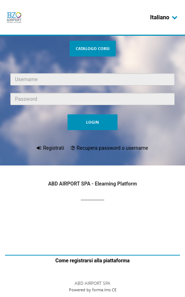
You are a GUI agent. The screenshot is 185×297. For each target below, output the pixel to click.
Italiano (164, 17)
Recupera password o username (112, 148)
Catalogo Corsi (93, 48)
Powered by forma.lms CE (92, 289)
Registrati (53, 148)
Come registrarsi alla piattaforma (92, 260)
